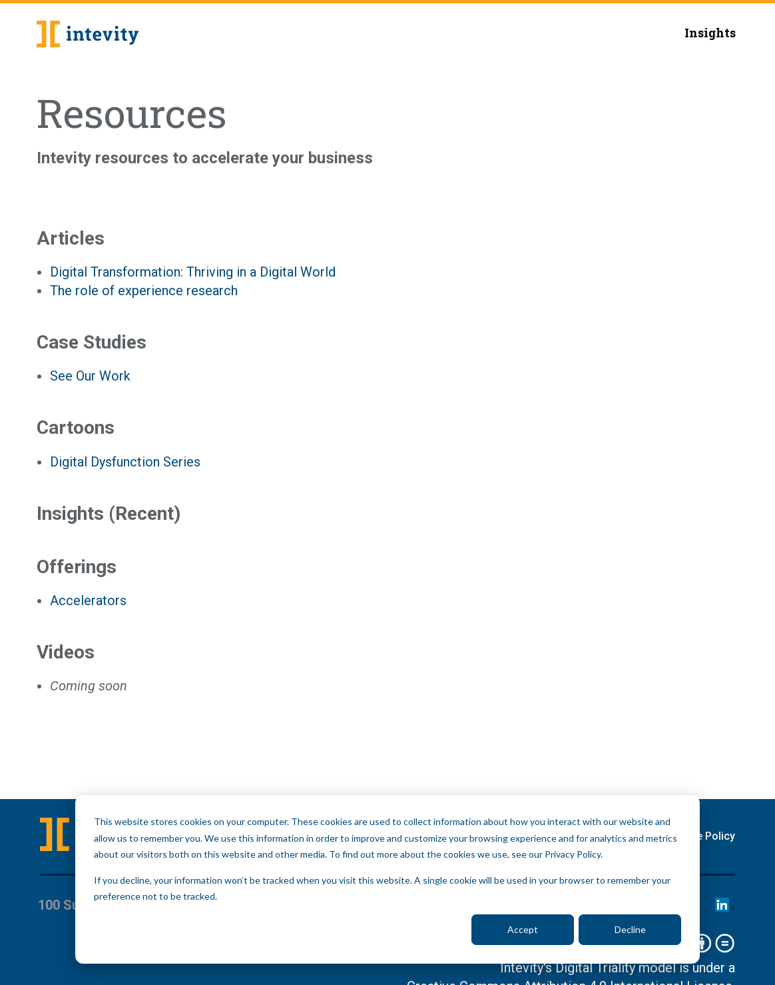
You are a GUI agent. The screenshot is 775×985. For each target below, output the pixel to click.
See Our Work (90, 376)
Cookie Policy (701, 836)
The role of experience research (144, 291)
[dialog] (387, 879)
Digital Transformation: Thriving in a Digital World (193, 272)
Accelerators (88, 600)
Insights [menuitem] (710, 33)
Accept (522, 929)
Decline (630, 929)
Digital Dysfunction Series (125, 462)
